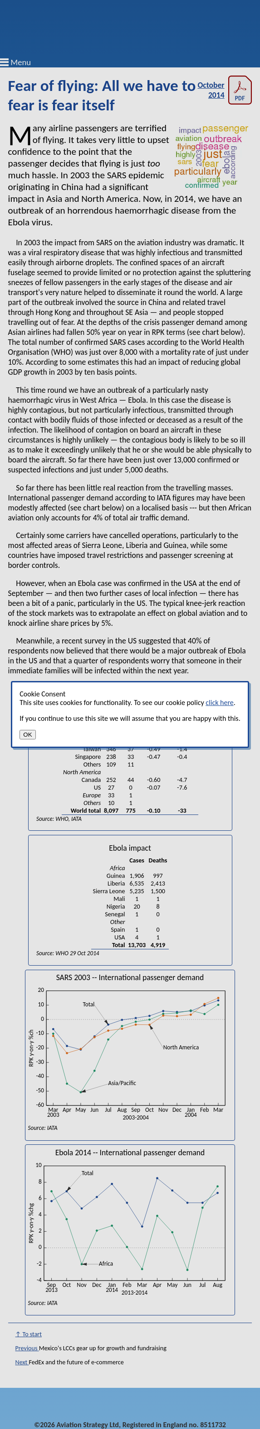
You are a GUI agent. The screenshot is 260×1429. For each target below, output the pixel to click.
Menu (20, 62)
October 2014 (224, 90)
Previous (27, 1348)
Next (22, 1362)
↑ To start (28, 1334)
